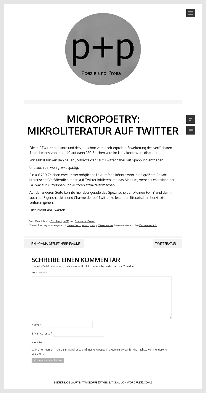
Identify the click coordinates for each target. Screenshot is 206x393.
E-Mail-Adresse (42, 333)
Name (36, 324)
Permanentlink (148, 225)
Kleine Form (74, 225)
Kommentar (40, 272)
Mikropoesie (105, 225)
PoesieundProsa (85, 221)
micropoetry (89, 225)
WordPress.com (138, 382)
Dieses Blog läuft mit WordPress (77, 382)
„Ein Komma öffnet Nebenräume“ (54, 243)
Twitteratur (167, 243)
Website (37, 342)
